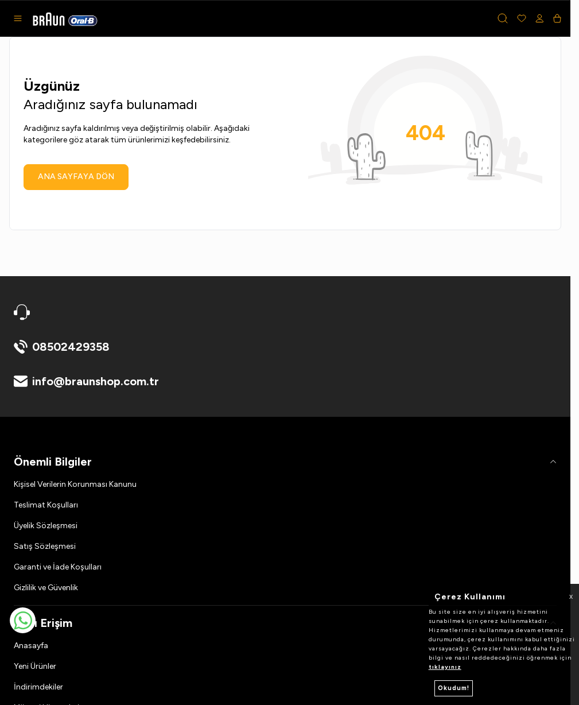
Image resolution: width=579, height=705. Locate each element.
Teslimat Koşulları (46, 505)
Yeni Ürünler (35, 666)
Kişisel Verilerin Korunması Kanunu (75, 484)
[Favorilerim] (521, 18)
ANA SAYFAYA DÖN (76, 176)
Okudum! (453, 688)
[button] (503, 18)
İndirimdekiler (38, 687)
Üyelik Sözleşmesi (45, 525)
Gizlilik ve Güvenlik (46, 587)
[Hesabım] (539, 18)
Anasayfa (31, 645)
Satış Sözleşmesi (45, 546)
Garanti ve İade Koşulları (58, 567)
